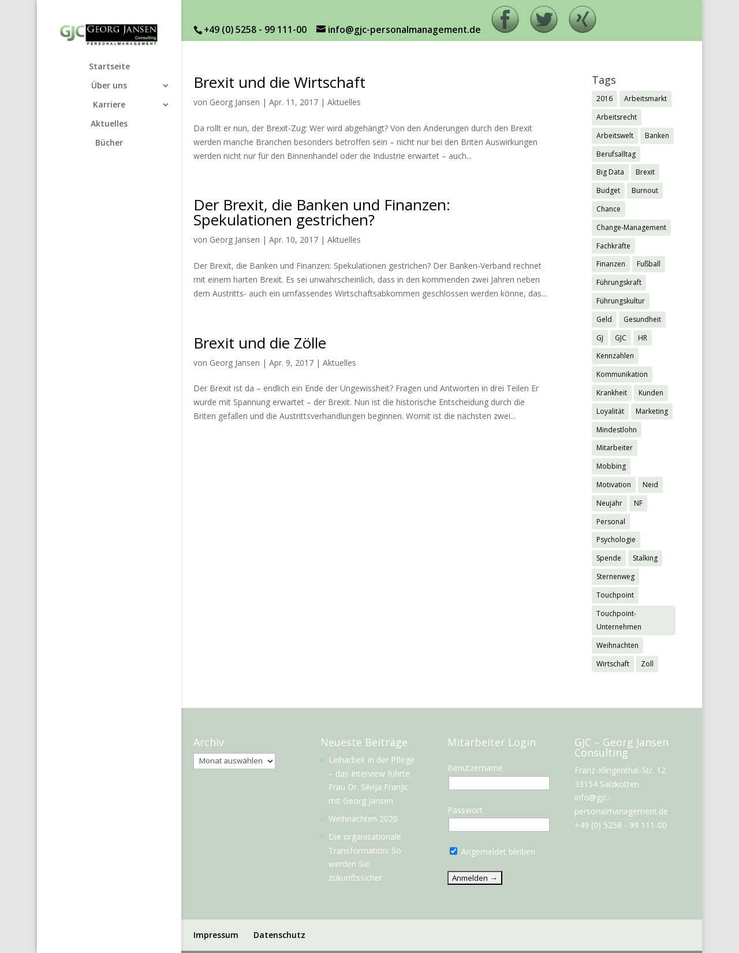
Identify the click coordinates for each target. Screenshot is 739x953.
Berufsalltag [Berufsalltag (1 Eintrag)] (616, 154)
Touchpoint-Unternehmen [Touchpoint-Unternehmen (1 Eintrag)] (618, 620)
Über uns (109, 86)
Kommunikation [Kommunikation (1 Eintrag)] (622, 374)
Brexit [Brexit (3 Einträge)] (645, 172)
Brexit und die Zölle (259, 342)
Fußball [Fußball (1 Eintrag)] (648, 264)
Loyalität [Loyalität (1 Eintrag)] (610, 411)
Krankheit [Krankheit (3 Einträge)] (611, 393)
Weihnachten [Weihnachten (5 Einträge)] (617, 645)
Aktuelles (109, 124)
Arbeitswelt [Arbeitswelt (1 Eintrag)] (614, 135)
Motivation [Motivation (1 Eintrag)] (613, 485)
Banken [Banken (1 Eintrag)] (657, 135)
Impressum (215, 934)
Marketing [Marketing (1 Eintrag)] (652, 411)
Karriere (109, 105)
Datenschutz (279, 934)
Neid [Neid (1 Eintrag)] (650, 485)
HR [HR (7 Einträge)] (642, 338)
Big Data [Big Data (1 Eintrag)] (610, 172)
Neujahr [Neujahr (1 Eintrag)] (609, 503)
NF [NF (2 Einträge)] (638, 503)
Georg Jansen (235, 102)
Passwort (465, 809)
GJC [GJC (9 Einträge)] (620, 338)
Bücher (109, 143)
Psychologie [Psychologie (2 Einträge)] (616, 539)
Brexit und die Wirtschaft (279, 82)
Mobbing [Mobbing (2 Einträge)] (611, 466)
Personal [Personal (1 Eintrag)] (610, 521)
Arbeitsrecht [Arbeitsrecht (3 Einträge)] (616, 117)
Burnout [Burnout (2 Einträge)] (645, 190)
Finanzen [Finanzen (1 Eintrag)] (610, 264)
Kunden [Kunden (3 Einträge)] (651, 393)
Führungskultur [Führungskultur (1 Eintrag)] (620, 301)
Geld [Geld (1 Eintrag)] (604, 319)
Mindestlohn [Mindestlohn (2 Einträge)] (616, 430)
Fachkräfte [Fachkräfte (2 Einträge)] (613, 246)
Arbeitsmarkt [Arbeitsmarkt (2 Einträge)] (645, 98)
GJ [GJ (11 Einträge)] (599, 338)
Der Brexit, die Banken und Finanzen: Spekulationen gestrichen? (321, 212)
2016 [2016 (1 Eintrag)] (604, 98)
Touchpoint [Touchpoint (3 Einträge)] (615, 595)
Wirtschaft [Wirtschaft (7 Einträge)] (612, 664)
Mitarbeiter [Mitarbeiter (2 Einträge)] (614, 448)
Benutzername (475, 767)
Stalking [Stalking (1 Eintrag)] (645, 558)
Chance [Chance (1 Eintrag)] (608, 209)
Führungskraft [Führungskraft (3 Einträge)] (618, 282)
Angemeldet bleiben (492, 851)
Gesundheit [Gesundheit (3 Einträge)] (642, 319)
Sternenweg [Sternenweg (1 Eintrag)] (615, 576)
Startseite (109, 67)
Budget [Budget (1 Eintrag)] (608, 190)
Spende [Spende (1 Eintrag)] (608, 558)
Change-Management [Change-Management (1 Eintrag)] (631, 227)
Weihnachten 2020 (363, 818)
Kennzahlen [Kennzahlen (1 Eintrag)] (615, 356)
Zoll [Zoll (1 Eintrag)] (647, 664)
